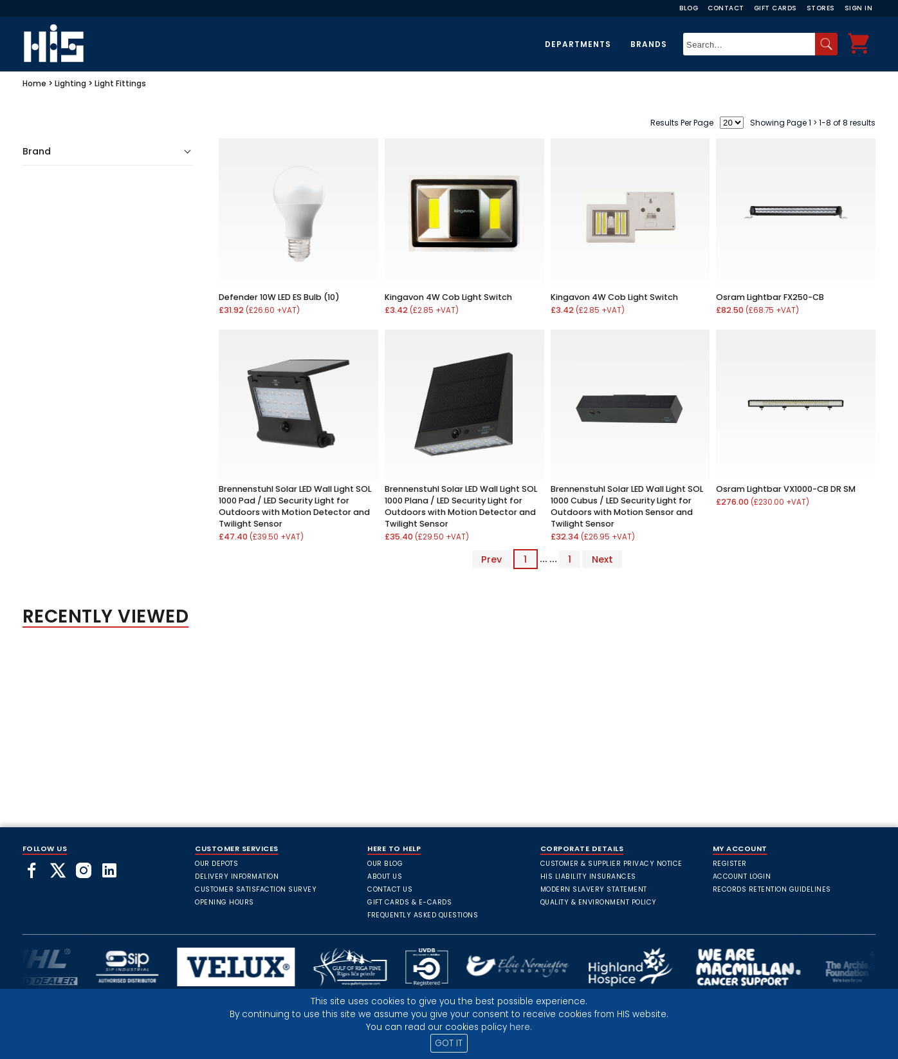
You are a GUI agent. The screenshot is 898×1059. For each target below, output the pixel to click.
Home (34, 83)
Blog (688, 8)
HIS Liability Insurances (588, 876)
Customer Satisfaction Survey (255, 889)
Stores (821, 8)
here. (520, 1027)
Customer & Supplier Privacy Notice (611, 863)
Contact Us (389, 889)
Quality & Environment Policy (598, 902)
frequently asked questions (422, 915)
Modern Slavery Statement (593, 889)
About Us (384, 876)
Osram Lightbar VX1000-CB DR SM (786, 488)
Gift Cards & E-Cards (409, 902)
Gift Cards (775, 8)
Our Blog (385, 863)
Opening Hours (224, 902)
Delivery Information (237, 876)
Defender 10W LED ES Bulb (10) (279, 297)
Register (730, 863)
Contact (726, 8)
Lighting (70, 83)
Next (602, 558)
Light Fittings (120, 83)
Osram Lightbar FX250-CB (770, 297)
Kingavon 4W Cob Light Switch (448, 297)
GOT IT (449, 1043)
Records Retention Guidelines (772, 889)
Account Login (742, 876)
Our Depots (216, 863)
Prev (491, 558)
